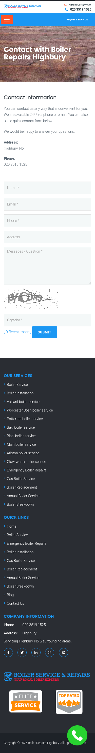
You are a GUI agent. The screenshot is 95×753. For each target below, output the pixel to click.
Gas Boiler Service (21, 479)
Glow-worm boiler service (26, 462)
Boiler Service (17, 385)
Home (11, 526)
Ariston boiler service (23, 453)
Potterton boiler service (25, 419)
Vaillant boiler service (23, 402)
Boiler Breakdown (20, 504)
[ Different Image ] (17, 332)
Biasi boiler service (21, 436)
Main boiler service (21, 444)
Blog (10, 595)
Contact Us (15, 603)
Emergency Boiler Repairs (27, 470)
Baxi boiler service (21, 427)
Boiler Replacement (22, 487)
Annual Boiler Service (23, 496)
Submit (44, 332)
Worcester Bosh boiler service (30, 410)
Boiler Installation (20, 393)
